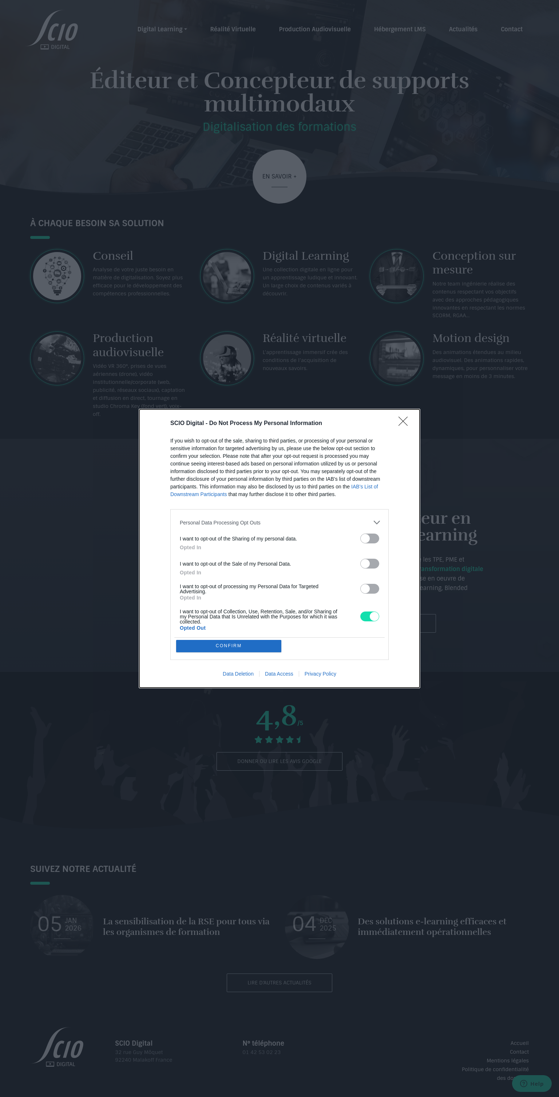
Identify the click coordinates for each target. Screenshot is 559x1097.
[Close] (405, 423)
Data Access (279, 674)
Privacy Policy (320, 674)
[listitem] (279, 522)
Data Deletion (238, 674)
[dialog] (279, 548)
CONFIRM (229, 646)
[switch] (369, 538)
